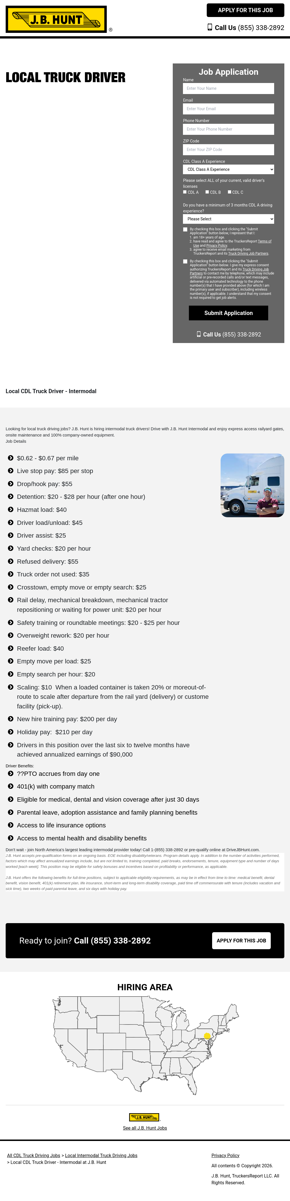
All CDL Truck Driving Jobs (33, 1155)
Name (188, 80)
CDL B (213, 192)
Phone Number (196, 120)
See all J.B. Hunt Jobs (145, 1128)
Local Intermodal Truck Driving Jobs (101, 1155)
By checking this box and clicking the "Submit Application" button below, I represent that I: (232, 241)
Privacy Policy (216, 246)
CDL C (235, 192)
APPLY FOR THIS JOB (241, 941)
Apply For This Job (245, 10)
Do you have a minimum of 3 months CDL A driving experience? (227, 208)
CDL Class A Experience (204, 161)
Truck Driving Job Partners (248, 253)
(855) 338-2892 (249, 28)
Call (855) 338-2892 (112, 941)
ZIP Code (191, 141)
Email (188, 100)
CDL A (191, 192)
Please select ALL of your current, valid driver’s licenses (224, 183)
